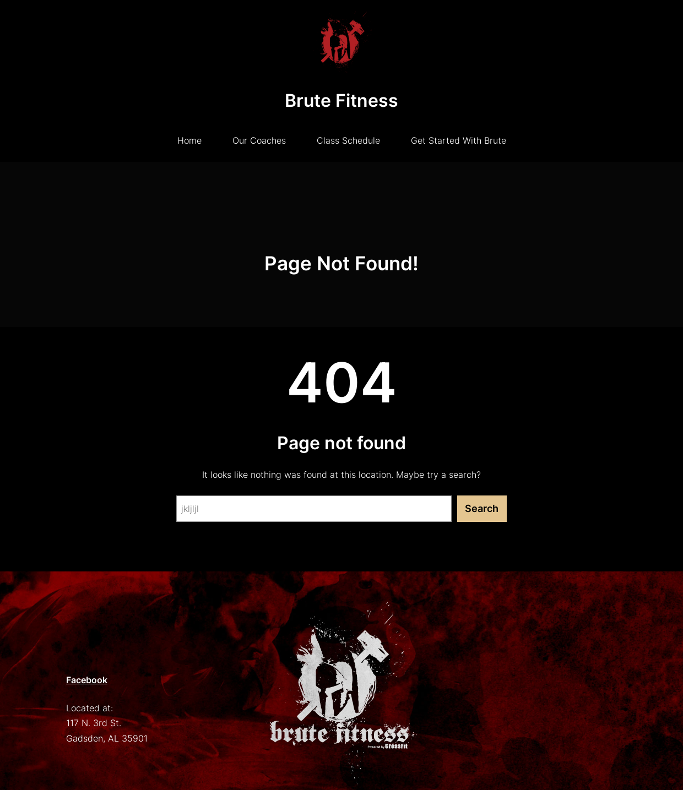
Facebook (86, 679)
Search (481, 508)
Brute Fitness (341, 100)
